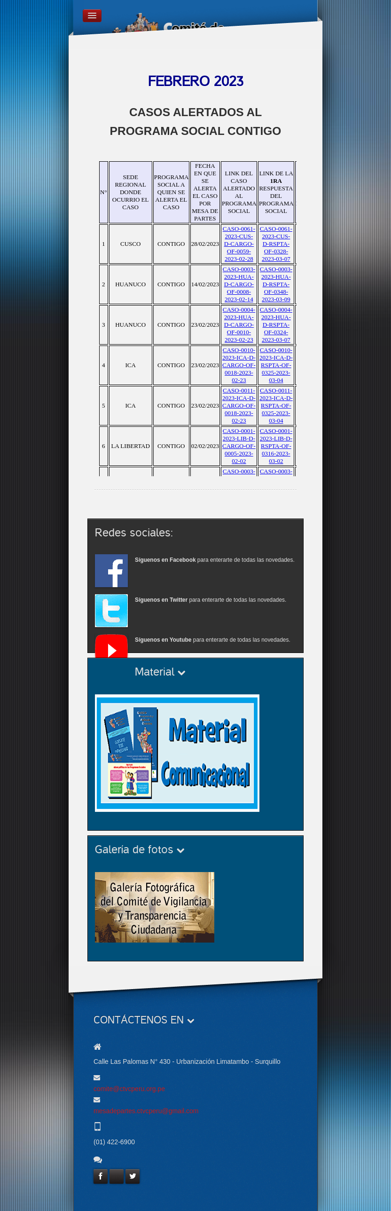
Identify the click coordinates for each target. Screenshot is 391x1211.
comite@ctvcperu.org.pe (129, 1089)
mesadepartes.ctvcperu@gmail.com (146, 1111)
